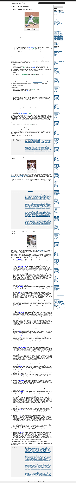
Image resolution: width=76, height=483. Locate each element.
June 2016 (56, 210)
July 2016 (55, 209)
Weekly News (56, 72)
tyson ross (44, 473)
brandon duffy (40, 194)
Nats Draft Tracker (57, 21)
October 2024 (56, 99)
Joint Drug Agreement (57, 31)
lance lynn (36, 148)
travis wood (29, 473)
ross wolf (45, 220)
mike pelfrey (46, 467)
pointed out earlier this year (34, 53)
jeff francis (37, 459)
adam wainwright (35, 140)
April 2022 (56, 132)
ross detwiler (33, 220)
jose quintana (32, 212)
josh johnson (40, 212)
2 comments (13, 233)
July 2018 (55, 182)
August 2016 (56, 208)
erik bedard (38, 202)
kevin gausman (45, 213)
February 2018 (56, 187)
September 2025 (57, 87)
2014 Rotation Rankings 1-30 (19, 157)
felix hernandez (39, 203)
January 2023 (56, 122)
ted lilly (47, 471)
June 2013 (56, 251)
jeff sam (49, 145)
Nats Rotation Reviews (58, 64)
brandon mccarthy (27, 141)
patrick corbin (37, 218)
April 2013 (56, 253)
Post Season (39, 139)
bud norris (32, 141)
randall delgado (30, 219)
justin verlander (44, 147)
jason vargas (46, 145)
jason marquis (30, 459)
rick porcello (47, 150)
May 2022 (56, 131)
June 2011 (56, 278)
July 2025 (55, 89)
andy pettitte (36, 448)
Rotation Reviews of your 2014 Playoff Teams (24, 9)
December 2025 (56, 83)
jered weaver (27, 146)
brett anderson (41, 195)
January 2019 (56, 175)
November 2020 (56, 150)
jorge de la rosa (45, 211)
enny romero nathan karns (29, 202)
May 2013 (56, 252)
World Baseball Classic (58, 73)
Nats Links (56, 44)
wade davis (31, 474)
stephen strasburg (28, 223)
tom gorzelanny (38, 224)
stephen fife (49, 222)
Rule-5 (55, 70)
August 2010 (56, 289)
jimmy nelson (40, 146)
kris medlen (30, 148)
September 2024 (57, 100)
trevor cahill (33, 473)
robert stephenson (47, 219)
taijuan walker (37, 223)
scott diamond (47, 221)
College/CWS (56, 52)
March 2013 (56, 254)
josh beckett (31, 147)
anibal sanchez (44, 140)
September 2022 (57, 126)
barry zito (45, 193)
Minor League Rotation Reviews (59, 61)
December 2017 (56, 190)
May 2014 (56, 238)
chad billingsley (40, 141)
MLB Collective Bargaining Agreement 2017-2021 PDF (58, 38)
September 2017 (57, 193)
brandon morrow (30, 195)
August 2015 (56, 221)
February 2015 (56, 228)
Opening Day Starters (57, 24)
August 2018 (56, 181)
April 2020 (56, 158)
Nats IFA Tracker (57, 22)
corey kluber (44, 199)
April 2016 (56, 212)
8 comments (13, 158)
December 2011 (56, 271)
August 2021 (56, 140)
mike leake (38, 467)
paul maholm (43, 150)
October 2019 (56, 165)
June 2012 (56, 264)
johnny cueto (37, 210)
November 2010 (56, 286)
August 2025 (56, 88)
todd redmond (34, 472)
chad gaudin (37, 197)
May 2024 (56, 105)
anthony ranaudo (30, 193)
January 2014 (56, 243)
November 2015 (56, 218)
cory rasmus (42, 142)
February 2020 (56, 160)
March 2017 (56, 200)
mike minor (39, 150)
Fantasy (55, 54)
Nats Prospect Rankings (58, 23)
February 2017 (56, 201)
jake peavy (33, 206)
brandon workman (36, 195)
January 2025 (56, 96)
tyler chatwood (37, 473)
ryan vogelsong (34, 221)
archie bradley (35, 193)
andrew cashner (31, 448)
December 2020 (56, 149)
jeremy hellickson (40, 460)
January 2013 (56, 256)
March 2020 (56, 159)
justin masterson (39, 147)
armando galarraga (40, 193)
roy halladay (48, 220)
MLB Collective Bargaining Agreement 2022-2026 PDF (58, 40)
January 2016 (56, 216)
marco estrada (47, 148)
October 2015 (56, 219)
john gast (29, 210)
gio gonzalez (38, 204)
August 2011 (56, 276)
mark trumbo (29, 216)
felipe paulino (30, 203)
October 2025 (56, 86)
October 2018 (56, 178)
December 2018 (56, 176)
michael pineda (48, 149)
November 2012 (56, 259)
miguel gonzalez (32, 150)
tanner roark (41, 223)
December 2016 (56, 203)
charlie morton (45, 141)
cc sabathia (35, 141)
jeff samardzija (49, 459)
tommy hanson (46, 224)
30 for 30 (55, 47)
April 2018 (56, 185)
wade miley (34, 474)
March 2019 (56, 173)
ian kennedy (37, 205)
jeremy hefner (36, 460)
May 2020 (56, 157)
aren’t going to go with (21, 104)
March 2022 (56, 133)
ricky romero (43, 219)
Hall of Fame (56, 55)
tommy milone (47, 472)
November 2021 (56, 138)
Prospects (56, 69)
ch (50, 450)
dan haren (46, 142)
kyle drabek (27, 214)
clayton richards (30, 199)
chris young (30, 142)
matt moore (41, 466)
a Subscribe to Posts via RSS (59, 12)
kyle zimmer (42, 214)
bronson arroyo (30, 196)
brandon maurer (44, 194)
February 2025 (56, 95)
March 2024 (56, 107)
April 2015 (56, 226)
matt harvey (37, 466)
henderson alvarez (42, 456)
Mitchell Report (56, 32)
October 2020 (56, 151)
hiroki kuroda (47, 204)
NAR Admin (56, 62)
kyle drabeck (34, 464)
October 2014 (56, 233)
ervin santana (46, 202)
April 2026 (56, 79)
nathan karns (29, 468)
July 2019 (55, 168)
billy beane (26, 194)
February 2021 (56, 147)
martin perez (33, 216)
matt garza (35, 149)
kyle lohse (33, 148)
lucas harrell (48, 464)
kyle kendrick (31, 214)
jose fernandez (27, 212)
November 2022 (56, 124)
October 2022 (56, 125)
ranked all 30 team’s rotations (24, 175)
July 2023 (55, 115)
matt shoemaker (39, 149)
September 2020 (57, 152)
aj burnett (39, 447)
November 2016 (56, 204)
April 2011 (56, 280)
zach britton (39, 227)
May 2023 (56, 117)
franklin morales (48, 203)
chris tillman (27, 142)
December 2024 (56, 97)
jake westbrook (37, 206)
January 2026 (56, 82)
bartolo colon (48, 193)
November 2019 (56, 164)
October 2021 (56, 139)
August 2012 (56, 262)
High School (56, 56)
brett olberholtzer (32, 450)
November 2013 (56, 245)
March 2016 (56, 213)
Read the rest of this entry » (15, 188)
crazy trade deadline (21, 31)
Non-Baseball (56, 65)
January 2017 (56, 202)
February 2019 (56, 174)
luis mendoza (27, 465)
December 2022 (56, 123)
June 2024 (56, 104)
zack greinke (44, 153)
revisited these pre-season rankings (17, 176)
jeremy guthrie (31, 146)
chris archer (46, 197)
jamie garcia (29, 207)
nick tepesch (33, 468)
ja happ (44, 205)
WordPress (46, 481)
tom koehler (42, 224)
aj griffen (43, 447)
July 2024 (55, 103)
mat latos (42, 216)
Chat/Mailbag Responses (58, 51)
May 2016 (56, 211)
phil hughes (45, 218)
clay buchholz (45, 198)
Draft (55, 53)
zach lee (43, 227)
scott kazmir (29, 222)
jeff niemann (44, 459)
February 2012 (56, 269)
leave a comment (14, 10)
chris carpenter (30, 198)
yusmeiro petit (39, 153)
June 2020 (56, 156)
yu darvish (31, 227)
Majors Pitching (30, 139)
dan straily (49, 142)
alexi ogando (27, 448)
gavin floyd (31, 204)
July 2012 (55, 263)
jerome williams (46, 460)
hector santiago (42, 204)
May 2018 (56, 184)
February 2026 (56, 81)
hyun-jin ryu (34, 205)
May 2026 (56, 78)
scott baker (43, 221)
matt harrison (34, 466)
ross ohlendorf (37, 220)
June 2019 (56, 169)
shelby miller (41, 222)
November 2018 (56, 177)
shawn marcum (37, 222)
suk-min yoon (33, 223)
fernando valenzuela (36, 455)
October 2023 (56, 112)
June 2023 (56, 116)
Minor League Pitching (57, 60)
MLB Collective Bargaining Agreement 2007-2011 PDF (58, 34)
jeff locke (41, 459)
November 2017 (56, 191)
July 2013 (55, 250)
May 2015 (56, 225)
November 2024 (56, 98)
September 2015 (57, 220)
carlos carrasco (41, 196)
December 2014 (56, 230)
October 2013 (56, 246)
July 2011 (55, 277)
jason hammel (42, 145)
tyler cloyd (41, 473)
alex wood (39, 140)
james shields (34, 145)
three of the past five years (37, 82)
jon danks (40, 210)
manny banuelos (36, 215)
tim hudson (29, 224)
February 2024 (56, 108)
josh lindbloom (44, 212)
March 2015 (56, 227)
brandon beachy (48, 140)
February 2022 (56, 134)
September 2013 (57, 247)
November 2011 (56, 272)
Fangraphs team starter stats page (35, 256)
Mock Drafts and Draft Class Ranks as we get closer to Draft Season (59, 296)
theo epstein (49, 223)
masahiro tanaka (27, 149)
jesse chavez (36, 146)
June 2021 (56, 142)
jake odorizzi (29, 206)
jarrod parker (42, 207)
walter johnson (39, 474)
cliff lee (34, 199)
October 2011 (56, 273)
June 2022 (56, 130)
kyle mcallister (38, 214)
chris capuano (49, 141)
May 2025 (56, 91)
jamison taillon (34, 207)
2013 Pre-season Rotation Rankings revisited (23, 232)
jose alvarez (49, 211)
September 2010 (57, 288)
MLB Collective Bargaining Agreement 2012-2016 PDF (58, 36)
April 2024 (56, 106)
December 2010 (56, 285)
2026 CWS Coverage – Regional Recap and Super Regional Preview (59, 299)
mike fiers (36, 150)
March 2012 (56, 268)
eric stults (34, 202)
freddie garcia (27, 204)
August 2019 (56, 167)
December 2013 (56, 244)
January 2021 (56, 148)
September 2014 (57, 234)
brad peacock (31, 194)
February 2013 (56, 255)
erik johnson (42, 202)
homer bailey (30, 205)
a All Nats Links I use (57, 11)
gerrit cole (34, 204)
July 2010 (55, 290)
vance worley (27, 474)
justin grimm (27, 213)
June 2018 (56, 183)
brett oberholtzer (45, 195)
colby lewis (36, 199)
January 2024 (56, 109)
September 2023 (57, 113)
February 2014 (56, 242)
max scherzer (44, 149)
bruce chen (34, 196)
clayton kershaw (38, 142)
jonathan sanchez (33, 211)
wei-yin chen (48, 474)
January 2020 (56, 161)
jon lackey (43, 146)
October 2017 (56, 192)
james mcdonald (42, 206)
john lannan (33, 210)
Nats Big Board (56, 20)
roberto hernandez (28, 220)
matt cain (31, 149)
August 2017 (56, 194)
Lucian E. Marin (38, 481)
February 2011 (56, 282)
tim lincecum (33, 224)
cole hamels (40, 199)
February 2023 (56, 121)
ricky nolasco (39, 219)
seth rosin (33, 222)
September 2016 (57, 207)
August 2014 (56, 235)
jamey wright (38, 145)
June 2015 (56, 224)
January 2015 (56, 229)
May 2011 (56, 279)
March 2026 (56, 80)
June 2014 (56, 237)
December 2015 (56, 217)
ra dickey (26, 219)
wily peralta (27, 475)
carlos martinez (46, 196)
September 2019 (57, 166)
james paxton (29, 145)
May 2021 (56, 143)
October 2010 (56, 287)
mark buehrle (42, 465)
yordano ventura (30, 153)
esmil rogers (45, 454)
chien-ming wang (42, 197)
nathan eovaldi (27, 218)
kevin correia (41, 213)
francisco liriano (43, 203)
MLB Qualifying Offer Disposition (59, 19)
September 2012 (57, 261)
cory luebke (48, 199)
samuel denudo (39, 221)
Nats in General (35, 139)
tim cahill (26, 224)
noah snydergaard (32, 218)
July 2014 (55, 236)
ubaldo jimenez (48, 473)
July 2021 (55, 141)
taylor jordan (45, 223)
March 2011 (56, 281)
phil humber (49, 218)
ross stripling (41, 220)
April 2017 (56, 199)
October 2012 (56, 260)
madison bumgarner (41, 148)
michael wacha (27, 150)
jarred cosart (38, 207)
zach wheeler (46, 227)
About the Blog (56, 43)
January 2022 (56, 135)
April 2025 (56, 92)
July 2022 (55, 129)
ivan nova (41, 205)
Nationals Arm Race (18, 3)
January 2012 (56, 270)
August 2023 (56, 114)
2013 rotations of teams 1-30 (42, 250)
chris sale (34, 198)
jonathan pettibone (28, 211)
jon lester (46, 146)
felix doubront (34, 203)
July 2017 (55, 195)
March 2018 (56, 186)
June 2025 (56, 90)
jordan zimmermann (39, 211)
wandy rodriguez (43, 474)
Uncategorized (56, 71)
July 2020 (55, 155)
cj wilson (34, 142)
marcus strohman (46, 215)
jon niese (50, 210)
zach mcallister (43, 475)
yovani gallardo (35, 153)
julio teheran (35, 147)
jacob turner (47, 205)
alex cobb (45, 447)
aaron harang (31, 140)
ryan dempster (29, 221)
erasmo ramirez (30, 454)
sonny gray (45, 222)
